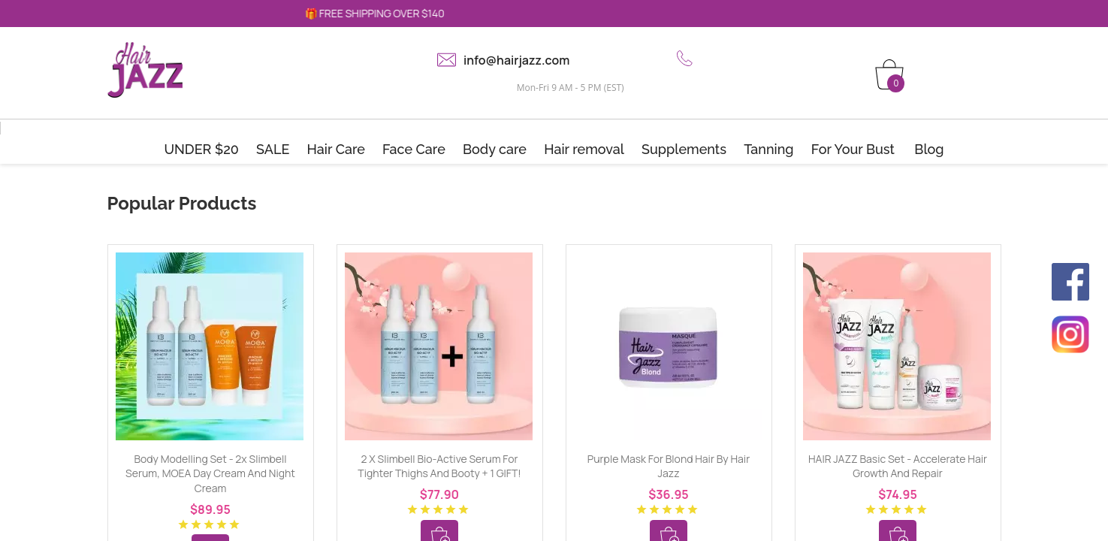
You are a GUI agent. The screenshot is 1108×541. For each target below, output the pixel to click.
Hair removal (584, 149)
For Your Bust (853, 149)
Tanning (768, 149)
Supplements (684, 149)
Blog (928, 149)
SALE (272, 149)
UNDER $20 (201, 149)
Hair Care (336, 149)
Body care (495, 149)
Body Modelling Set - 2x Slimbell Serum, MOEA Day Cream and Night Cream (210, 473)
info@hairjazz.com (516, 60)
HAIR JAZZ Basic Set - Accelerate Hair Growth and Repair (897, 466)
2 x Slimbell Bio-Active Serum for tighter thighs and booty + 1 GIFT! (439, 466)
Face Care (413, 149)
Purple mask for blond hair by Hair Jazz (668, 466)
